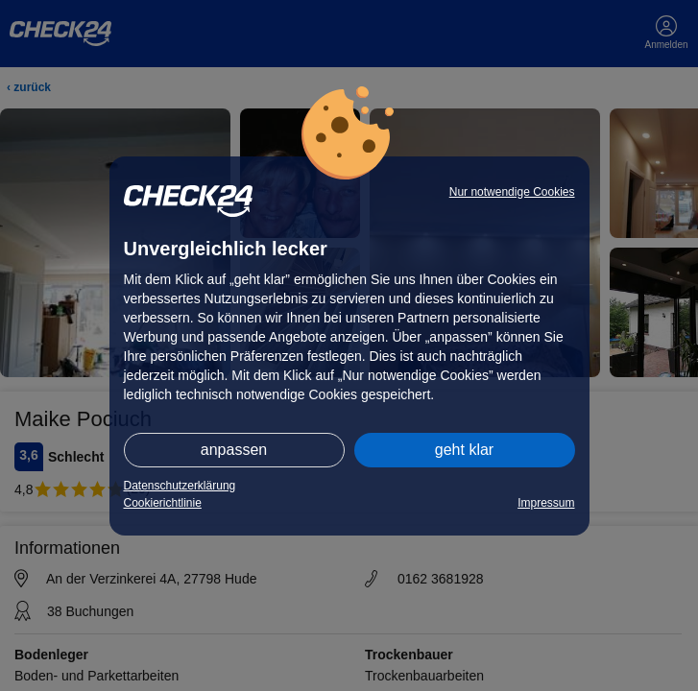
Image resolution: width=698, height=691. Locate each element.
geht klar (464, 449)
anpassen (234, 449)
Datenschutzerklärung (180, 485)
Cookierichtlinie (163, 503)
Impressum (545, 503)
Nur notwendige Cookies (512, 192)
